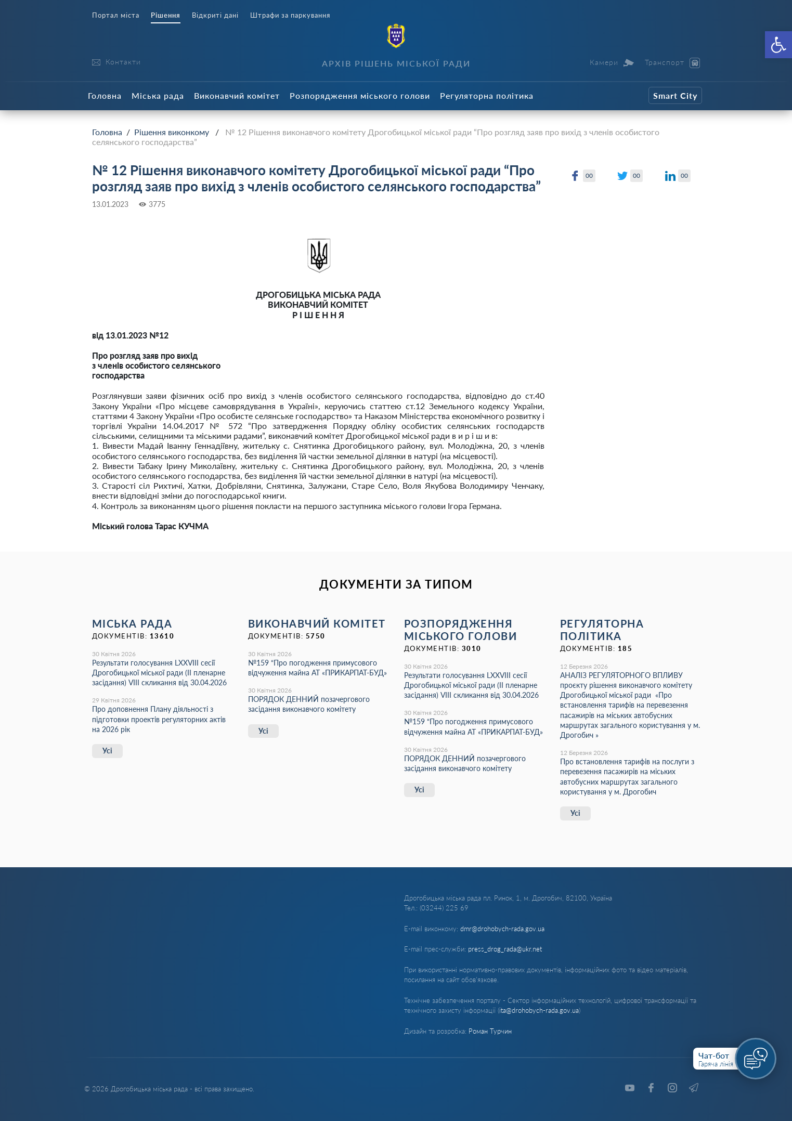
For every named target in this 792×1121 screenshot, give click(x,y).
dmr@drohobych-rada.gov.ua (502, 928)
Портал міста (115, 15)
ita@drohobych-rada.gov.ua (539, 1010)
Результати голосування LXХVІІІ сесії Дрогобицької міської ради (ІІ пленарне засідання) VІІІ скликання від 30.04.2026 (159, 672)
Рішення (165, 15)
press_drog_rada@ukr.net (505, 949)
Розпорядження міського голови (360, 95)
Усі (107, 750)
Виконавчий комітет (237, 95)
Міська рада (158, 95)
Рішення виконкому (171, 132)
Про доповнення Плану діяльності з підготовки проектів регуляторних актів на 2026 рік (159, 719)
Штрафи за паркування (290, 15)
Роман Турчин (490, 1031)
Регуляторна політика (487, 95)
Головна (105, 95)
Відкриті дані (215, 15)
